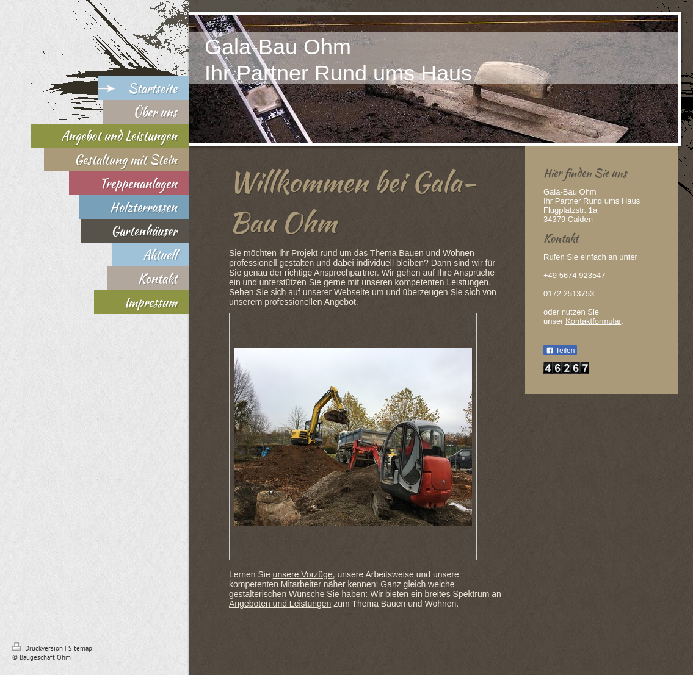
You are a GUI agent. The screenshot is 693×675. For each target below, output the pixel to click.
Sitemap (80, 648)
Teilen (560, 350)
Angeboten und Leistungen (280, 604)
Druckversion (38, 648)
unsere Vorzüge (303, 574)
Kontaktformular (593, 321)
